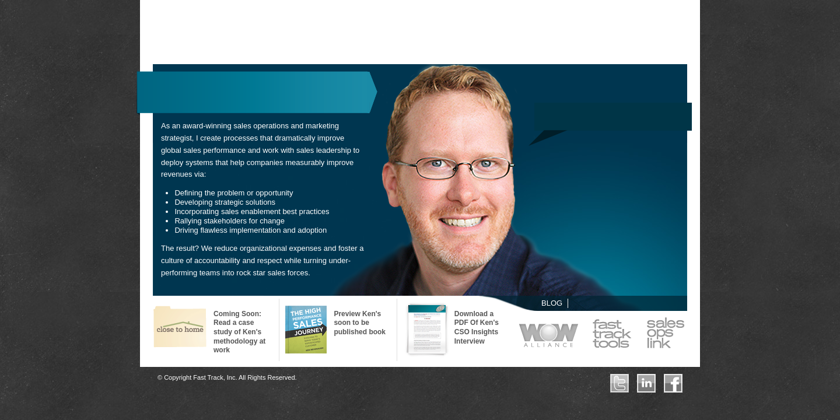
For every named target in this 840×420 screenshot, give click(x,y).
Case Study (180, 328)
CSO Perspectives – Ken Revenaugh (427, 330)
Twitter (619, 383)
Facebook (673, 383)
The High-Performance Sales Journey (306, 330)
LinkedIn (646, 383)
